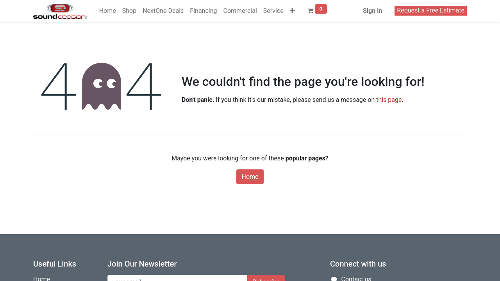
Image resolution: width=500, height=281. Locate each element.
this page (389, 99)
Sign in (372, 10)
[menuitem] (107, 11)
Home (249, 176)
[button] (292, 11)
